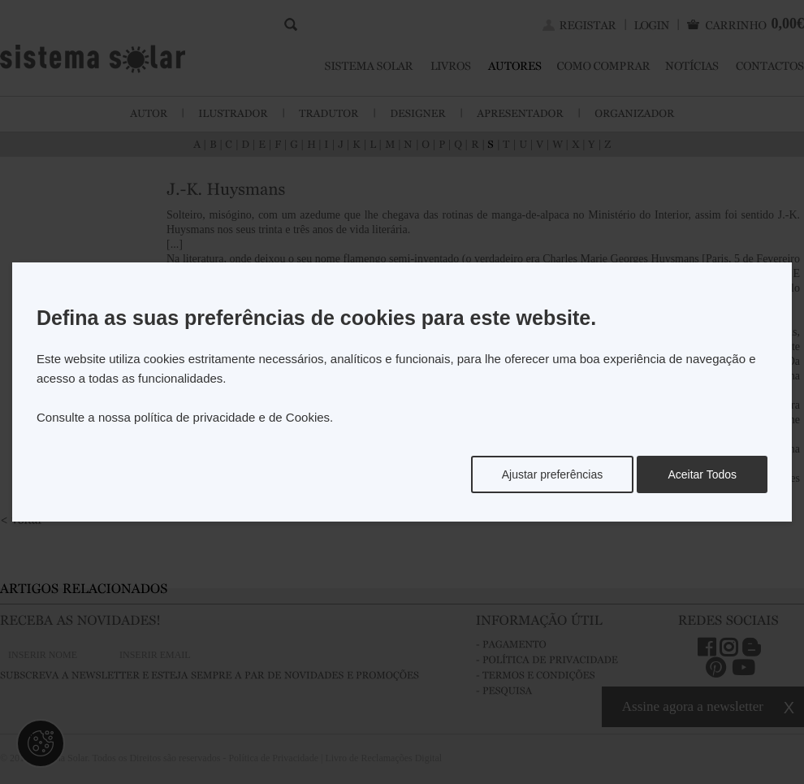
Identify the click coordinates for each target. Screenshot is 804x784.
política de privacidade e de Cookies (232, 417)
